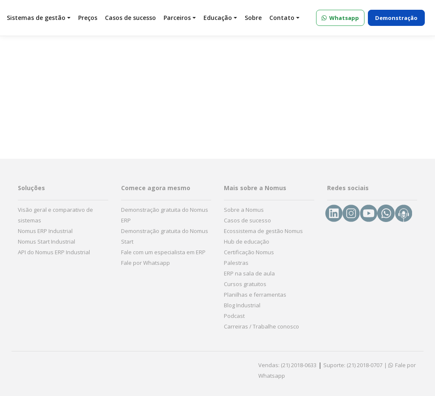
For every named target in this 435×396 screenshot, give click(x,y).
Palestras (236, 263)
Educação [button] (220, 18)
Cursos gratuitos (245, 284)
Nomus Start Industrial (46, 241)
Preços (87, 18)
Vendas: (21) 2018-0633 (287, 365)
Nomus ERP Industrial (45, 231)
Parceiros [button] (180, 18)
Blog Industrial (242, 305)
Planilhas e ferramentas (255, 294)
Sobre (253, 18)
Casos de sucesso (130, 18)
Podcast (234, 316)
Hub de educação (246, 241)
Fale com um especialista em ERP (163, 252)
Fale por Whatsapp (145, 263)
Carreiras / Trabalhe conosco (261, 326)
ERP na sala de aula (249, 273)
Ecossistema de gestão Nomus (263, 231)
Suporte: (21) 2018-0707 (352, 365)
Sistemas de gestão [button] (39, 18)
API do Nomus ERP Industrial (54, 252)
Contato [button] (284, 18)
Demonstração (396, 18)
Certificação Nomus (249, 252)
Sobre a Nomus (244, 209)
